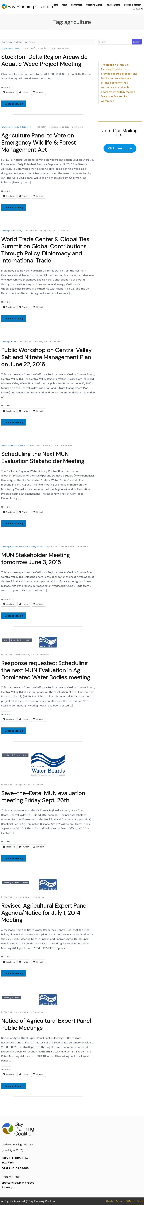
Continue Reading (14, 103)
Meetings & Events (10, 546)
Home (55, 4)
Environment (7, 48)
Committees (76, 4)
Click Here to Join (120, 148)
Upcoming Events (94, 4)
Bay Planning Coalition (12, 42)
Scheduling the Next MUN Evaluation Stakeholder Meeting (42, 457)
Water (17, 48)
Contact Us (138, 8)
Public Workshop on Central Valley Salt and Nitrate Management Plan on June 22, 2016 (46, 357)
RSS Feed (129, 1201)
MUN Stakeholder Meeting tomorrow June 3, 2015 (35, 558)
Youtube (140, 1201)
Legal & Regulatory (23, 126)
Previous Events (113, 4)
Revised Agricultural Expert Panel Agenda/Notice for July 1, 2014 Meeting (44, 913)
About (64, 4)
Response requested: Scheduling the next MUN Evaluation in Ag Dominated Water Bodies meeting (45, 670)
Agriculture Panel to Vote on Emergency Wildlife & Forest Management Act (38, 142)
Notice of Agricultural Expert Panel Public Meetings (46, 1024)
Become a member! (132, 4)
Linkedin (109, 1201)
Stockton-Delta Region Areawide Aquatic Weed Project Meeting (44, 60)
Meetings (6, 230)
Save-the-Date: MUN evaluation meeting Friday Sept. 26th (43, 796)
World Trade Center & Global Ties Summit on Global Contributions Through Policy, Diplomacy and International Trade (45, 249)
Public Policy (16, 230)
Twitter (119, 1201)
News (4, 445)
